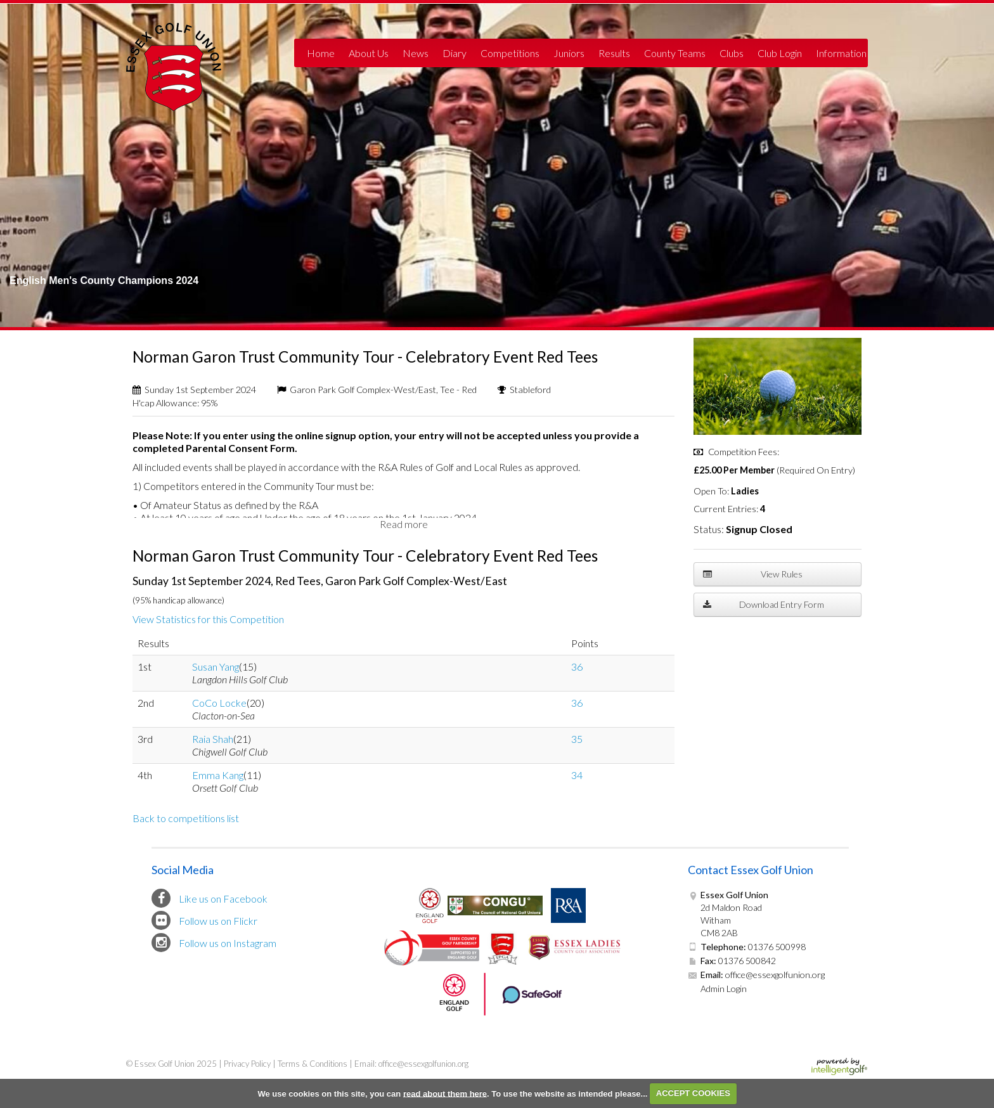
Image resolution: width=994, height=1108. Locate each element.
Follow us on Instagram (214, 942)
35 (577, 739)
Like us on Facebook (210, 898)
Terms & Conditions (312, 1064)
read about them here (445, 1093)
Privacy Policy (247, 1064)
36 (577, 666)
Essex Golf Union (173, 67)
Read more (404, 524)
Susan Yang (215, 666)
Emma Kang (217, 775)
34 (577, 775)
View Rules (753, 574)
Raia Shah (212, 739)
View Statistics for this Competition (208, 619)
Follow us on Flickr (204, 920)
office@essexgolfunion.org (774, 974)
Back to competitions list (185, 818)
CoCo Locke (219, 703)
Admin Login (723, 988)
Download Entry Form (763, 605)
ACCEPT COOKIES (693, 1093)
